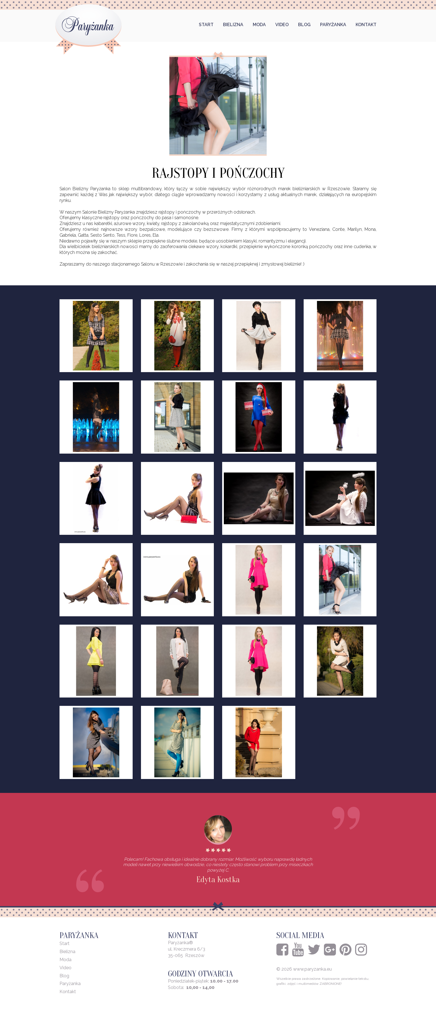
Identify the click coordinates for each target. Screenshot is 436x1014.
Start (206, 24)
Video (282, 24)
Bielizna (233, 24)
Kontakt (366, 24)
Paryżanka (333, 24)
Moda (259, 24)
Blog (304, 24)
